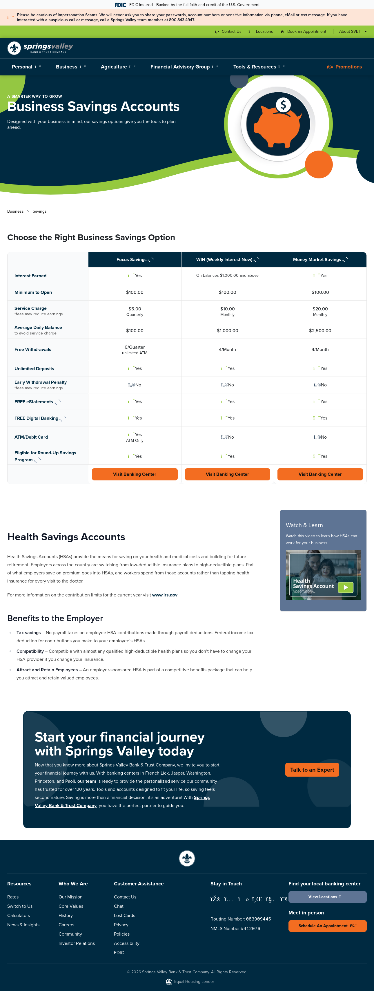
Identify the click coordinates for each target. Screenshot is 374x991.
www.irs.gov (164, 595)
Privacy (121, 924)
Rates (13, 897)
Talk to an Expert (312, 769)
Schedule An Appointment (328, 926)
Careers (66, 924)
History (66, 915)
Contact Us (125, 897)
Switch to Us (19, 906)
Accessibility (126, 943)
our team (86, 781)
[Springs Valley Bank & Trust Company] (40, 48)
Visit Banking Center (134, 474)
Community (70, 934)
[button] (323, 575)
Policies (122, 934)
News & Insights (23, 924)
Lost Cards (124, 915)
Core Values (71, 906)
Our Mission (71, 897)
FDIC (119, 952)
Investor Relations (77, 943)
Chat (119, 906)
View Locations (327, 897)
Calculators (18, 915)
